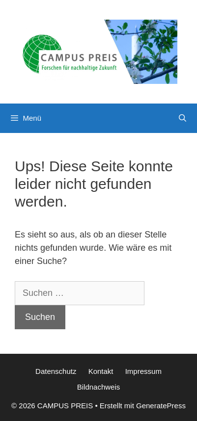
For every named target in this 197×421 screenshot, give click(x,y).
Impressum (143, 371)
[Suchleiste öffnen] (182, 118)
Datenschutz (55, 371)
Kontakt (100, 371)
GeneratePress (161, 405)
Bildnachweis (98, 387)
